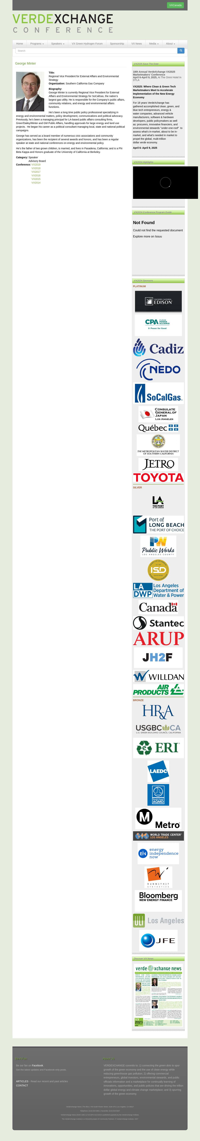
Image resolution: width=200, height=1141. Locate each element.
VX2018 (36, 168)
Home (19, 43)
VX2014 (36, 182)
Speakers (57, 43)
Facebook (37, 1065)
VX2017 (36, 171)
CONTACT (22, 1085)
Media (154, 43)
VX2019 (36, 164)
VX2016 (36, 175)
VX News (136, 43)
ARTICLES (22, 1081)
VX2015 (36, 179)
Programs (37, 43)
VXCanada (175, 5)
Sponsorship (117, 43)
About (170, 43)
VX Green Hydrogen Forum (87, 43)
